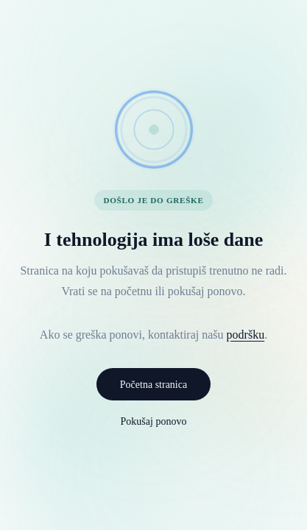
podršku (246, 334)
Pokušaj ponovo (154, 421)
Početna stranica (153, 384)
